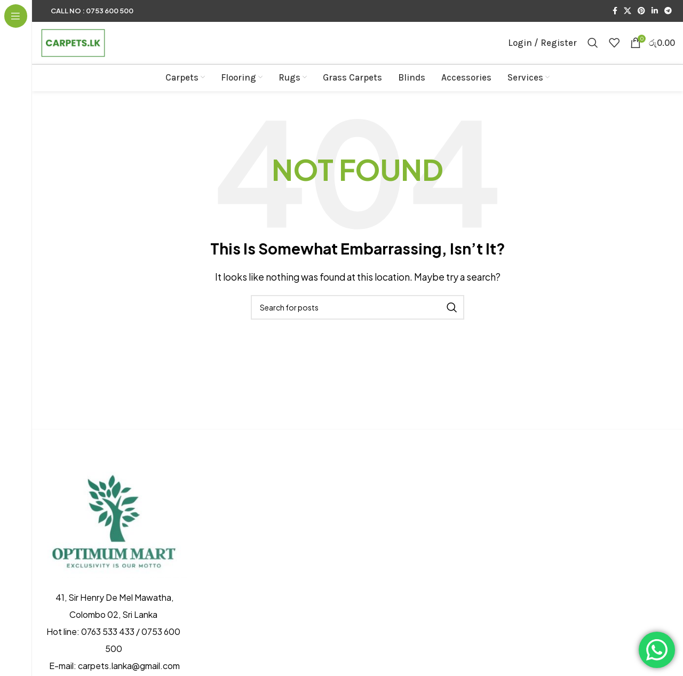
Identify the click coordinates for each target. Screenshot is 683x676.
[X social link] (627, 11)
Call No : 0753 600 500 (92, 10)
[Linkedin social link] (654, 11)
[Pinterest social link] (641, 11)
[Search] (592, 50)
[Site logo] (85, 48)
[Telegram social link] (668, 11)
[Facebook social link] (615, 11)
